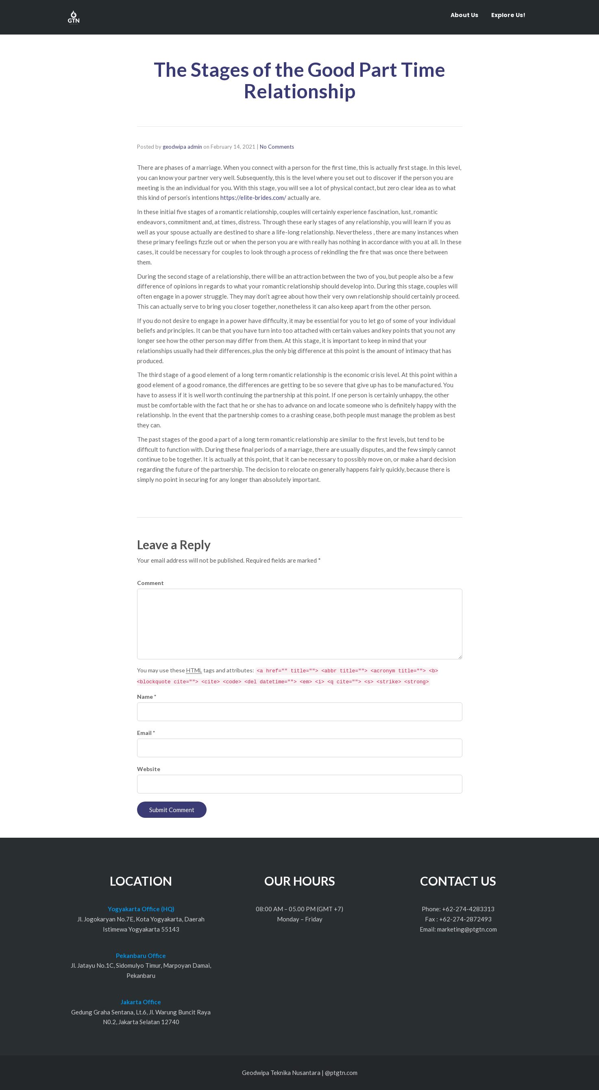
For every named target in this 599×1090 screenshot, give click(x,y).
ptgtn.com (343, 1072)
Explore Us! (508, 15)
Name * (146, 696)
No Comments (277, 146)
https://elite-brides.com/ (253, 197)
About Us (464, 15)
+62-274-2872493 (465, 919)
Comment (150, 582)
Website (148, 768)
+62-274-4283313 (468, 908)
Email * (146, 732)
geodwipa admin (182, 146)
